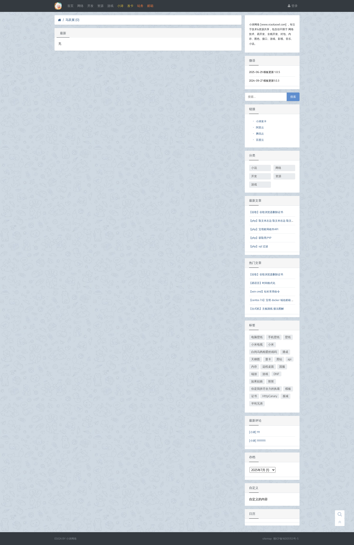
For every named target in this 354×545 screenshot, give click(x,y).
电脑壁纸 (257, 337)
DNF (276, 374)
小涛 (120, 6)
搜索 (293, 96)
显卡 (268, 359)
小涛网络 (71, 538)
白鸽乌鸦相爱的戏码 (264, 352)
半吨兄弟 (257, 403)
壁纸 (288, 337)
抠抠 (271, 381)
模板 (288, 388)
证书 (254, 396)
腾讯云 (258, 133)
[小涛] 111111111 (257, 440)
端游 (254, 374)
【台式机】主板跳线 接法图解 (266, 308)
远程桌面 (268, 366)
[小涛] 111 (254, 431)
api (289, 359)
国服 (282, 366)
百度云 (258, 139)
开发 (90, 6)
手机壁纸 (274, 337)
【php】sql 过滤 (258, 246)
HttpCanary (269, 396)
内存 (254, 366)
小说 (254, 168)
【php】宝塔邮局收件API (263, 229)
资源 (100, 6)
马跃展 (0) (72, 20)
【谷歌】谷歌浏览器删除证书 (266, 212)
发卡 (130, 6)
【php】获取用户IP (260, 237)
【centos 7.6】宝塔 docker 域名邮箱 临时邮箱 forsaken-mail (284, 300)
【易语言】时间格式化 (262, 282)
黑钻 (279, 359)
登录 (292, 6)
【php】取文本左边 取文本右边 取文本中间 (274, 220)
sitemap (267, 538)
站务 (140, 6)
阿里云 (258, 127)
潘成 (285, 352)
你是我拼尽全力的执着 (265, 388)
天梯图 (255, 359)
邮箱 (150, 6)
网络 (80, 6)
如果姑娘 (257, 381)
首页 (70, 6)
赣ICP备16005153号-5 (286, 538)
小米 (271, 344)
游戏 (110, 6)
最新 (63, 33)
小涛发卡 (259, 121)
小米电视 (257, 344)
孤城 (285, 396)
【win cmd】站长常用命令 (264, 291)
